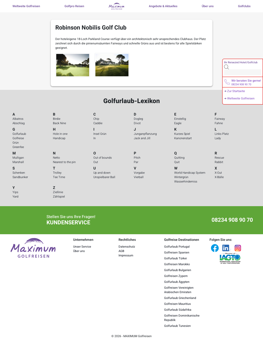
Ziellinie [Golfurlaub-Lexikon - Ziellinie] (58, 192)
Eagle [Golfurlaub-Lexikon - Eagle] (177, 123)
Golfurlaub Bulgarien (177, 270)
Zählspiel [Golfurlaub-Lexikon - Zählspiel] (59, 196)
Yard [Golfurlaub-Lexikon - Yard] (15, 196)
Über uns (79, 251)
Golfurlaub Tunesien (177, 326)
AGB (121, 251)
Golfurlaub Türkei (175, 258)
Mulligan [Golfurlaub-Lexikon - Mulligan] (18, 158)
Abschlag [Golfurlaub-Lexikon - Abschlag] (18, 123)
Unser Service (82, 246)
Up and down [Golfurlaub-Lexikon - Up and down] (101, 173)
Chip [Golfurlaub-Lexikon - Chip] (96, 119)
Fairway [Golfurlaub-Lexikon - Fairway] (220, 119)
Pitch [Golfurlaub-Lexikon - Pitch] (137, 158)
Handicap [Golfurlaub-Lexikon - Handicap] (59, 138)
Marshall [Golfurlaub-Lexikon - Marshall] (18, 162)
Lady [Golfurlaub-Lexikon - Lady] (218, 138)
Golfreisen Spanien (176, 252)
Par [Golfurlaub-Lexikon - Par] (136, 162)
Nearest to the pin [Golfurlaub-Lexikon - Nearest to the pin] (64, 162)
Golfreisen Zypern (176, 276)
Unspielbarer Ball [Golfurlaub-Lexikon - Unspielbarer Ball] (104, 177)
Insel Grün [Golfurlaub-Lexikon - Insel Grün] (99, 134)
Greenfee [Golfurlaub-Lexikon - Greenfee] (18, 147)
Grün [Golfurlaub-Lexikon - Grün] (15, 142)
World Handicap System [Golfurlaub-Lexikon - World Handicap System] (189, 173)
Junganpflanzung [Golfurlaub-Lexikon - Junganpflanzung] (145, 134)
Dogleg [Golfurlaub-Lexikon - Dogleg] (138, 119)
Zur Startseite (236, 91)
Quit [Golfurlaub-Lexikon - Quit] (177, 162)
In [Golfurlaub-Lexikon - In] (94, 138)
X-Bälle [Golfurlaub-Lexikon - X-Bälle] (219, 177)
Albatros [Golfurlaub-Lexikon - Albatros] (17, 119)
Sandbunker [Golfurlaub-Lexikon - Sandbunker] (20, 177)
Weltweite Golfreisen (241, 98)
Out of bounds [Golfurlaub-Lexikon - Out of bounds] (102, 158)
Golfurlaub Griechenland (180, 298)
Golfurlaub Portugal (177, 246)
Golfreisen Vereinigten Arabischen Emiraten (179, 290)
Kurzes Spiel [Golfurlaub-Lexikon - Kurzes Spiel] (182, 134)
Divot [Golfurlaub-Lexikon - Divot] (137, 123)
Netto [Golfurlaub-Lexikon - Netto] (56, 158)
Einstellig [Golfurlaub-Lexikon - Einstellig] (180, 119)
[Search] (242, 72)
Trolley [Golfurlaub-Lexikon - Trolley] (57, 173)
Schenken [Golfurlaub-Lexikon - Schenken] (18, 173)
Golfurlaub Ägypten (176, 282)
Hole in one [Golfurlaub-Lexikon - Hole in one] (60, 134)
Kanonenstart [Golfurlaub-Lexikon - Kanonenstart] (183, 138)
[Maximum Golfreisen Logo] (33, 247)
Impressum (126, 255)
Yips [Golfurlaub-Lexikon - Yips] (15, 192)
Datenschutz (127, 246)
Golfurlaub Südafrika (177, 310)
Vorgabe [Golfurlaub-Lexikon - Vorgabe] (139, 173)
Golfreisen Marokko (177, 264)
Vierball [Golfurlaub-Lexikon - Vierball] (139, 177)
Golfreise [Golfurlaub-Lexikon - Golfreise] (18, 138)
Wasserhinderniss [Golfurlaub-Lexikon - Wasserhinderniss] (185, 181)
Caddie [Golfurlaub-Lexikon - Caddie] (97, 123)
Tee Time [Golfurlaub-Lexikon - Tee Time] (59, 177)
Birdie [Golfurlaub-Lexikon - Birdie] (56, 119)
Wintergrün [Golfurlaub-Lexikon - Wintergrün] (181, 177)
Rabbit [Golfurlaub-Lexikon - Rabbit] (219, 162)
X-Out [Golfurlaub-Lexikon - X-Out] (218, 173)
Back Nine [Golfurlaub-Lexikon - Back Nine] (59, 123)
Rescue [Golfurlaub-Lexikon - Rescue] (219, 158)
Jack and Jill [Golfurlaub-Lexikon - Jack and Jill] (142, 138)
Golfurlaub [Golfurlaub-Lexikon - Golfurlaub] (19, 134)
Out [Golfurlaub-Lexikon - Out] (95, 162)
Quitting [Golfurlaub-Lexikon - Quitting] (179, 158)
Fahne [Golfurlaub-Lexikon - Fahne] (219, 123)
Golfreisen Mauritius (177, 304)
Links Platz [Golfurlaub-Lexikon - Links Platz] (222, 134)
